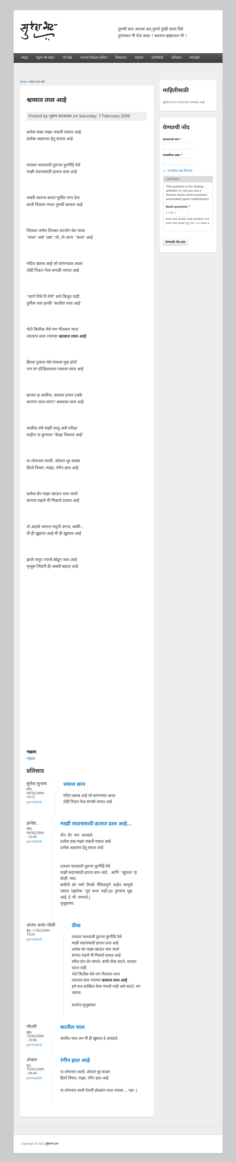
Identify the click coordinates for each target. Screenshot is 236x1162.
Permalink (34, 802)
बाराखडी (194, 58)
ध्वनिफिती (157, 58)
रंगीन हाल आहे (75, 1060)
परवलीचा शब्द (172, 155)
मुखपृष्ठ (23, 82)
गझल (30, 759)
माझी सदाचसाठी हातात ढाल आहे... (96, 824)
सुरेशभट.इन (51, 1144)
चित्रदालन (121, 58)
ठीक (76, 926)
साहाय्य (139, 58)
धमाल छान (74, 784)
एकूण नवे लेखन (45, 58)
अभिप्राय (176, 58)
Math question (178, 207)
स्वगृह (24, 58)
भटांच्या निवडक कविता (93, 58)
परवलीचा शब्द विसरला (180, 171)
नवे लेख (67, 58)
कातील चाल (72, 1027)
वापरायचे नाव (172, 140)
